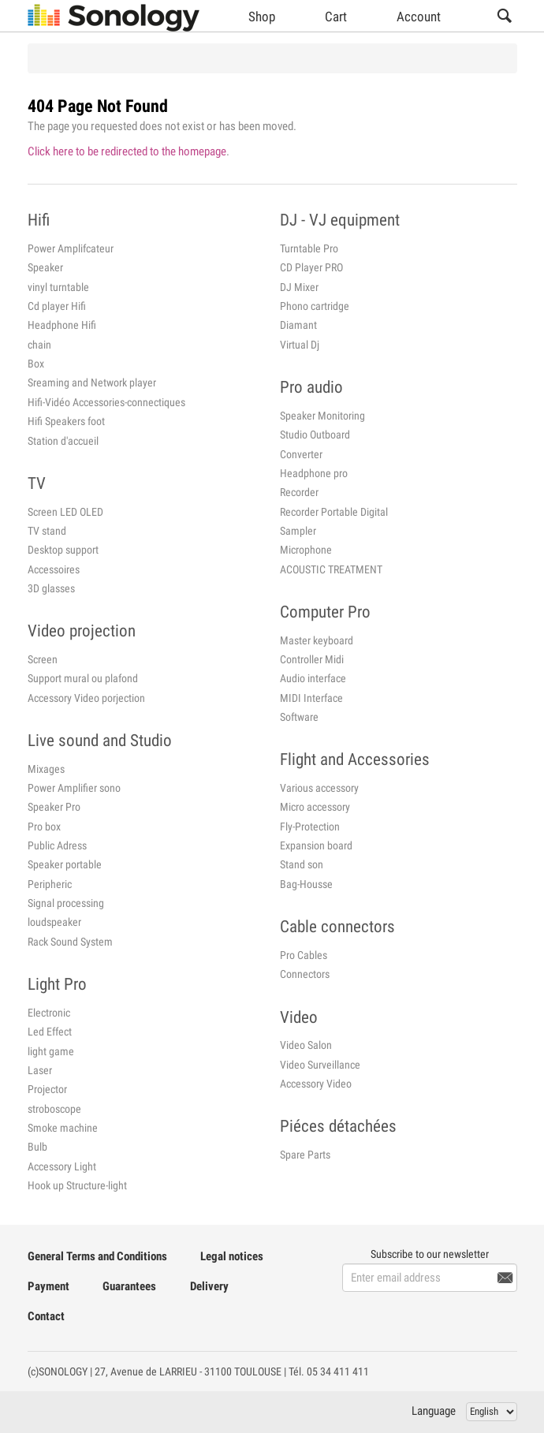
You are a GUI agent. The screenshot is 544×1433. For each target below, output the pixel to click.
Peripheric (50, 884)
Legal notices (231, 1256)
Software (299, 717)
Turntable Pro (309, 248)
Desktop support (63, 549)
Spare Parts (305, 1154)
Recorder (299, 492)
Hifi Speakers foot (66, 421)
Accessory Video (316, 1083)
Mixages (46, 769)
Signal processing (66, 903)
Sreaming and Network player (92, 382)
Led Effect (50, 1031)
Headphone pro (314, 473)
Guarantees (129, 1286)
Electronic (49, 1012)
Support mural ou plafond (83, 678)
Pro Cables (303, 955)
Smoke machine (63, 1127)
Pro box (44, 826)
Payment (48, 1286)
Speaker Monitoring (322, 415)
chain (39, 344)
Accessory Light (62, 1166)
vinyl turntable (58, 287)
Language (434, 1411)
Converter (301, 454)
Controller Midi (312, 659)
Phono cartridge (314, 306)
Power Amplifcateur (71, 248)
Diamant (298, 325)
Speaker (45, 267)
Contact (46, 1316)
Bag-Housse (306, 884)
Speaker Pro (54, 806)
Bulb (37, 1146)
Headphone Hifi (62, 325)
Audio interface (313, 678)
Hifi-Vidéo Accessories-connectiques (106, 402)
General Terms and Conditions (97, 1256)
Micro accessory (315, 806)
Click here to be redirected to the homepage (127, 151)
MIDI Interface (311, 698)
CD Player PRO (311, 267)
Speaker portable (65, 864)
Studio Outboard (315, 434)
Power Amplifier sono (74, 788)
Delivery (209, 1286)
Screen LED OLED (65, 512)
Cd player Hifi (57, 306)
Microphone (306, 549)
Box (36, 363)
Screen (43, 659)
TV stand (47, 530)
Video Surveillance (320, 1064)
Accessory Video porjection (86, 698)
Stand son (301, 864)
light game (51, 1051)
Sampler (298, 530)
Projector (47, 1089)
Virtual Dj (299, 344)
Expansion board (316, 845)
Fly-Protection (310, 826)
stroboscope (54, 1109)
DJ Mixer (299, 287)
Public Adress (57, 845)
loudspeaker (54, 922)
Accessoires (54, 569)
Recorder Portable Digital (334, 512)
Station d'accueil (63, 441)
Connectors (305, 974)
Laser (40, 1070)
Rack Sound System (70, 941)
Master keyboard (316, 640)
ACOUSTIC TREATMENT (331, 569)
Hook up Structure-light (77, 1185)
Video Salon (306, 1045)
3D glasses (51, 588)
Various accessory (319, 788)
